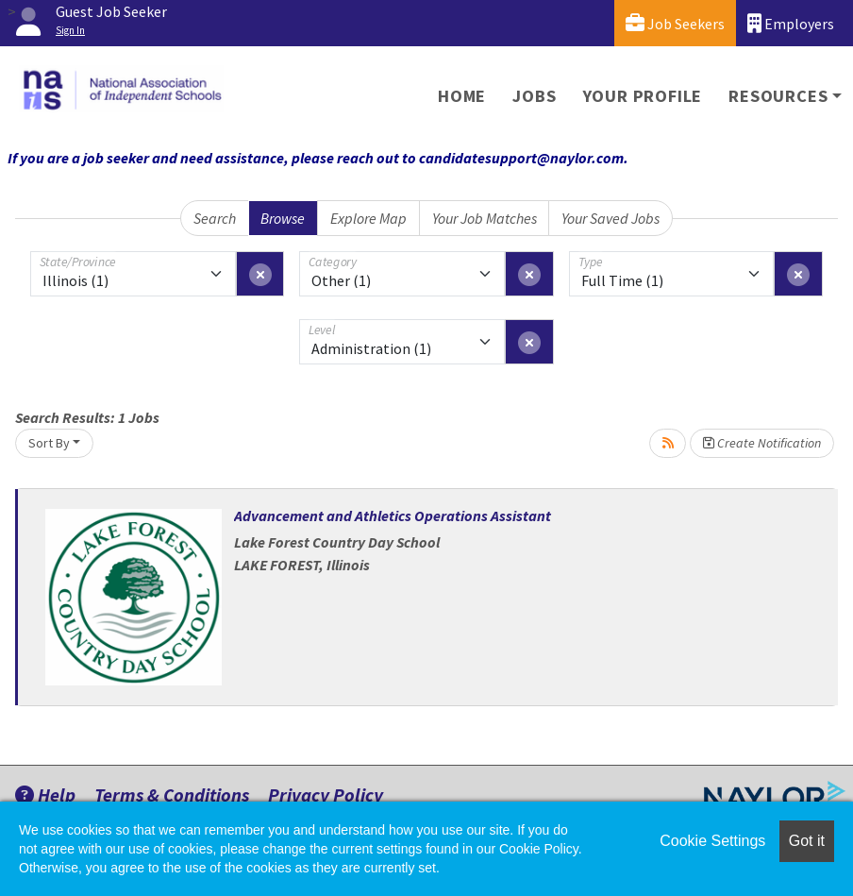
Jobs (534, 96)
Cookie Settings (712, 841)
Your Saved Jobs (610, 218)
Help (45, 794)
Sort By (49, 442)
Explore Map (368, 218)
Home (462, 96)
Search (214, 218)
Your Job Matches (484, 218)
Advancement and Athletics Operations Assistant (392, 515)
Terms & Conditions (171, 794)
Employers (790, 23)
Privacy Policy (325, 794)
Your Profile (643, 96)
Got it (807, 841)
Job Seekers (675, 23)
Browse (282, 218)
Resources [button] (778, 96)
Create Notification (762, 442)
